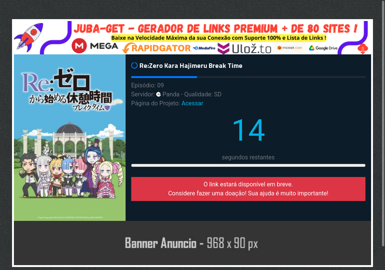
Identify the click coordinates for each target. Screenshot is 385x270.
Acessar (192, 103)
